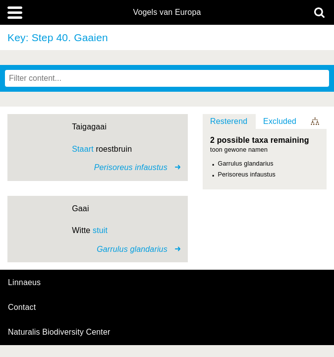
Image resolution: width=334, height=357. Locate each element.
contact (22, 307)
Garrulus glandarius (246, 163)
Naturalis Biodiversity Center (59, 332)
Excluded (279, 121)
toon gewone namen (239, 150)
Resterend (228, 121)
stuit (100, 230)
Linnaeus (24, 283)
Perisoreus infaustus (247, 174)
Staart (83, 149)
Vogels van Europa (167, 12)
